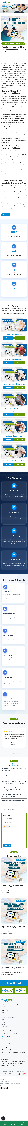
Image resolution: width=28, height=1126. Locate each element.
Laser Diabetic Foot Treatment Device (14, 461)
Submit (7, 845)
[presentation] (14, 840)
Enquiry (8, 338)
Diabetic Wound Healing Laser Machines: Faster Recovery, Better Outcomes (13, 927)
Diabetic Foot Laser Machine (14, 334)
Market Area (4, 1026)
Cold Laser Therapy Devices (14, 436)
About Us (3, 1015)
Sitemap (3, 1024)
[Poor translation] (5, 1088)
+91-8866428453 (15, 1033)
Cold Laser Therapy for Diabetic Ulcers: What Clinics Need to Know (12, 968)
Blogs (2, 1019)
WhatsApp (20, 338)
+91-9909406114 (5, 1033)
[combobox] (6, 826)
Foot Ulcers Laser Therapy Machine (14, 359)
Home (2, 1012)
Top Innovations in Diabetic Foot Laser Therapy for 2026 (12, 886)
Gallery (3, 1022)
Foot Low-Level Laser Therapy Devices (14, 384)
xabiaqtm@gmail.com (6, 1038)
